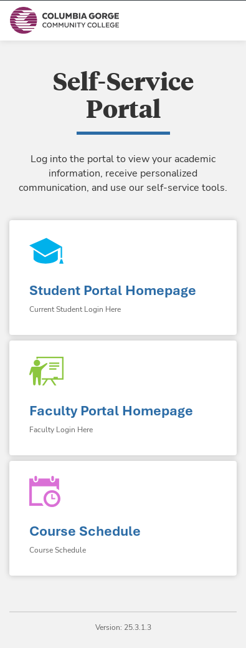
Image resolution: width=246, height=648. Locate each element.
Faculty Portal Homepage (111, 411)
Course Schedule (85, 531)
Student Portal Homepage (112, 290)
